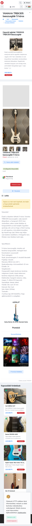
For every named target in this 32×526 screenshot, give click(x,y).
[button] (28, 6)
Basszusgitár (15, 19)
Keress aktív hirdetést (11, 162)
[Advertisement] (16, 96)
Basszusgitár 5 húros (10, 21)
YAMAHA (20, 21)
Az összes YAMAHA (10, 22)
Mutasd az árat (16, 184)
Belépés (27, 3)
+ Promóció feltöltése (16, 372)
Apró (8, 19)
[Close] (11, 517)
